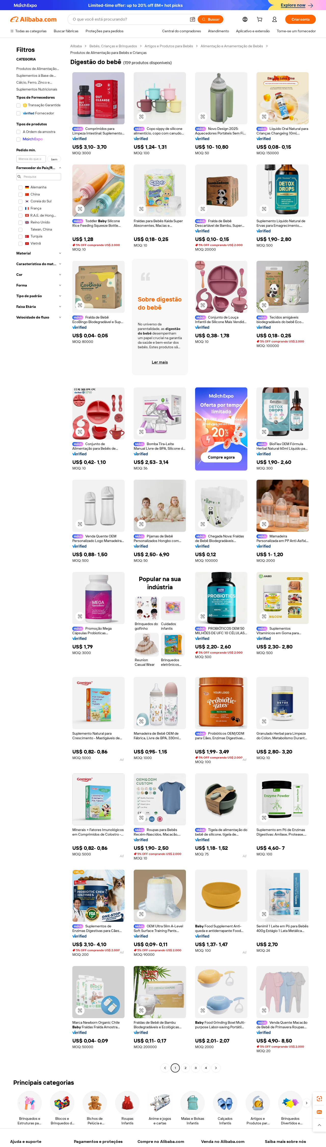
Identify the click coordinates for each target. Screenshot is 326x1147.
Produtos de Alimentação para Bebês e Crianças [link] (108, 53)
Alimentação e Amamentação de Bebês (232, 46)
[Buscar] (210, 19)
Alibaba (76, 46)
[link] (319, 1098)
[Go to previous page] (165, 1068)
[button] (192, 19)
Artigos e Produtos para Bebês (169, 46)
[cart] (260, 20)
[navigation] (38, 558)
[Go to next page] (216, 1068)
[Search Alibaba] (129, 19)
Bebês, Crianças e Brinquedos (113, 46)
